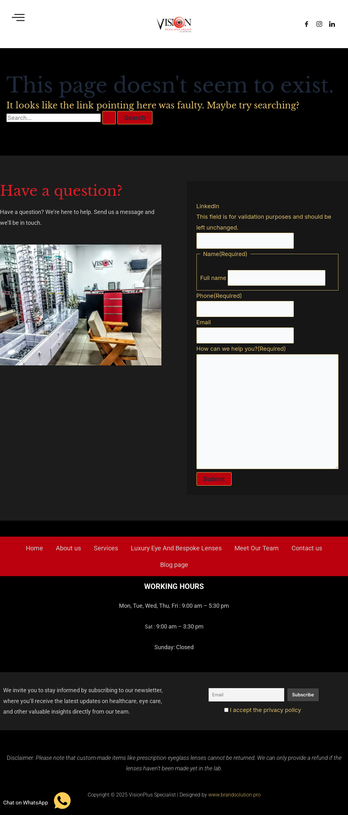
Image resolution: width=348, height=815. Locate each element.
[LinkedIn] (332, 24)
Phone (219, 294)
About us (68, 548)
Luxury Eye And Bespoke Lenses (176, 548)
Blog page (174, 565)
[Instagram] (319, 24)
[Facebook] (306, 24)
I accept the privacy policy (262, 710)
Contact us (307, 548)
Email (203, 321)
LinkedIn (207, 205)
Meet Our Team (256, 548)
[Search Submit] (109, 117)
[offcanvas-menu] (18, 17)
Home (34, 548)
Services (106, 548)
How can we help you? (241, 347)
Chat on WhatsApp (25, 802)
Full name (213, 277)
